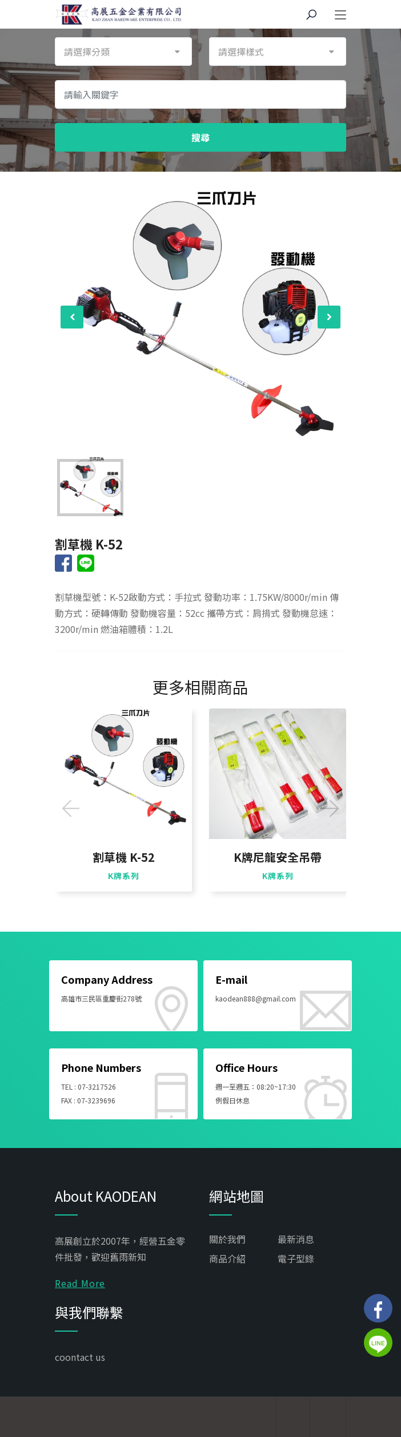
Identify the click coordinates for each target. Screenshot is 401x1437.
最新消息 (296, 1239)
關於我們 (227, 1239)
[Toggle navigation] (340, 15)
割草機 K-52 (124, 857)
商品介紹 (227, 1258)
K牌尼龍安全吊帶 (278, 857)
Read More (80, 1283)
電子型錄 (296, 1258)
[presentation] (72, 317)
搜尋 (200, 137)
